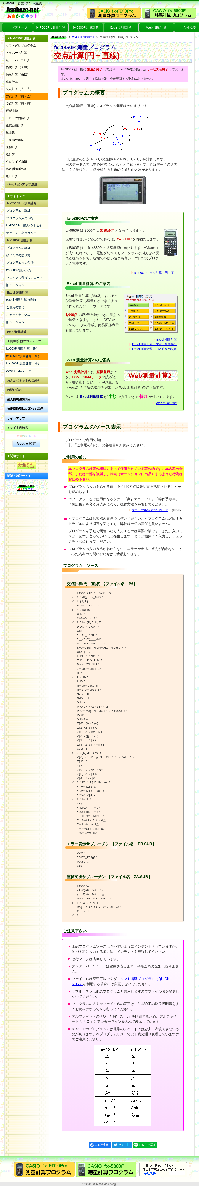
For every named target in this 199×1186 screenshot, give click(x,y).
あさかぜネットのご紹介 (23, 380)
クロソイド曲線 (16, 161)
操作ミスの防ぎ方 (18, 255)
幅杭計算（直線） (18, 67)
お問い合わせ (16, 390)
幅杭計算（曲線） (18, 74)
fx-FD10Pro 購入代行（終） (25, 225)
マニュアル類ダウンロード (24, 233)
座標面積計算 (15, 125)
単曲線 (10, 132)
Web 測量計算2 (166, 403)
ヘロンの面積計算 (18, 118)
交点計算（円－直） (19, 96)
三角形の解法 (15, 140)
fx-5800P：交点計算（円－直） (155, 272)
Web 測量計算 (156, 27)
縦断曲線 (12, 110)
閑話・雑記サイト (19, 476)
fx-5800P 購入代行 (19, 270)
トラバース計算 (16, 52)
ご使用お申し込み (18, 315)
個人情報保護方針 (19, 399)
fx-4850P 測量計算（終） (23, 356)
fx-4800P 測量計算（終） (23, 363)
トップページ (17, 27)
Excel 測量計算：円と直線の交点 (154, 349)
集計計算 (12, 176)
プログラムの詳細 (18, 210)
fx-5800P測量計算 (86, 27)
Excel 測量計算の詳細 (21, 299)
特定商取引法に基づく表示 (25, 408)
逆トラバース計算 (18, 60)
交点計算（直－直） (19, 89)
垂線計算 (12, 82)
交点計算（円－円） (19, 103)
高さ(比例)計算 (16, 169)
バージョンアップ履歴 (22, 184)
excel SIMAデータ (18, 371)
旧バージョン (15, 285)
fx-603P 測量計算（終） (22, 348)
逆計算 (10, 154)
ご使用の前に (15, 307)
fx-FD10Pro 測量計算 (22, 203)
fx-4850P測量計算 (83, 37)
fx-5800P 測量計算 (20, 240)
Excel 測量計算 (121, 27)
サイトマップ (16, 418)
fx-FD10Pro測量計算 (51, 27)
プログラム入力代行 (20, 218)
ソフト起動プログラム (21, 45)
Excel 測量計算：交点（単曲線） (154, 344)
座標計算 (12, 147)
